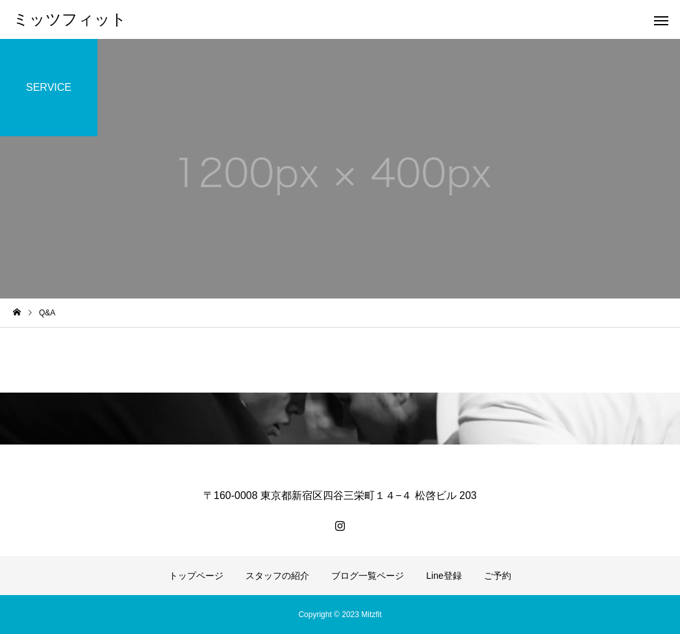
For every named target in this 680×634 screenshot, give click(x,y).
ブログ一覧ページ (367, 575)
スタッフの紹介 (277, 575)
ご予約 (497, 575)
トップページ (196, 575)
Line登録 (443, 575)
